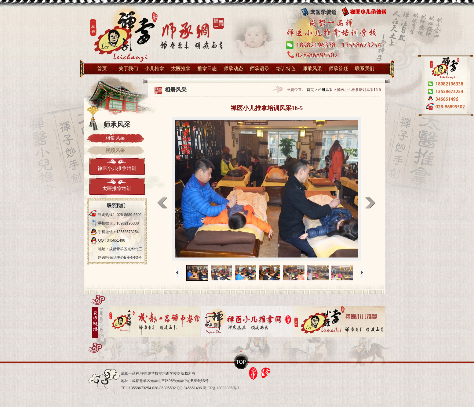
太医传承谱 (322, 11)
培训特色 (286, 68)
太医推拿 (181, 68)
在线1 (445, 99)
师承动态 (233, 68)
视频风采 (115, 150)
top (241, 361)
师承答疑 (338, 68)
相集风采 (115, 138)
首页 (102, 68)
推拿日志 (207, 68)
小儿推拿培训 (156, 35)
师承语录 (259, 68)
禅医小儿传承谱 (368, 11)
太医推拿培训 (117, 188)
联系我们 (364, 68)
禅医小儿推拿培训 (117, 168)
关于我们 (128, 68)
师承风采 (312, 68)
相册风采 (325, 90)
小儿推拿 (154, 68)
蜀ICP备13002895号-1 (221, 388)
